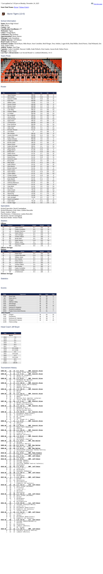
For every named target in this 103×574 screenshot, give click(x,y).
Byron (16, 7)
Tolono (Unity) (24, 7)
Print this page (96, 4)
